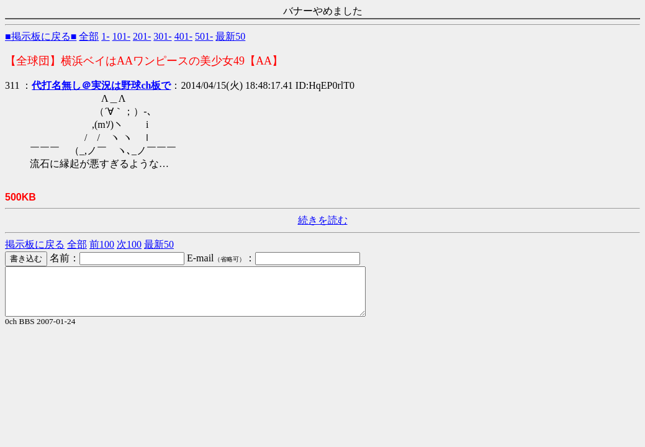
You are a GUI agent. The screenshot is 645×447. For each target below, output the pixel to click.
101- (121, 36)
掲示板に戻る (35, 244)
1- (105, 36)
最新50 (230, 36)
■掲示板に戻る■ (40, 36)
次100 (129, 244)
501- (204, 36)
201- (142, 36)
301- (162, 36)
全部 (89, 36)
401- (183, 36)
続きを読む (323, 220)
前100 (101, 244)
